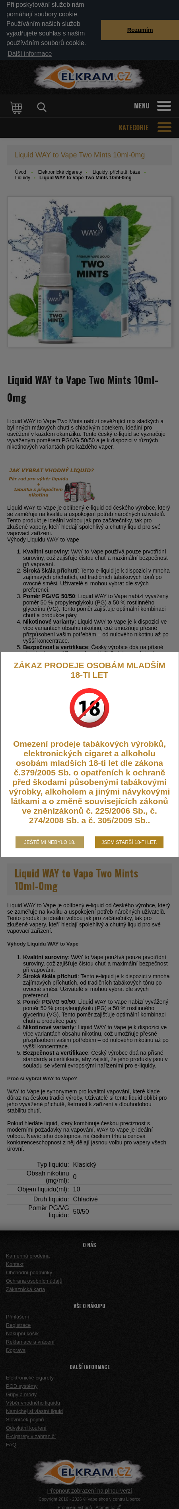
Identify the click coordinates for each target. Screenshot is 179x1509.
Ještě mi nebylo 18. (50, 842)
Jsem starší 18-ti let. (129, 842)
